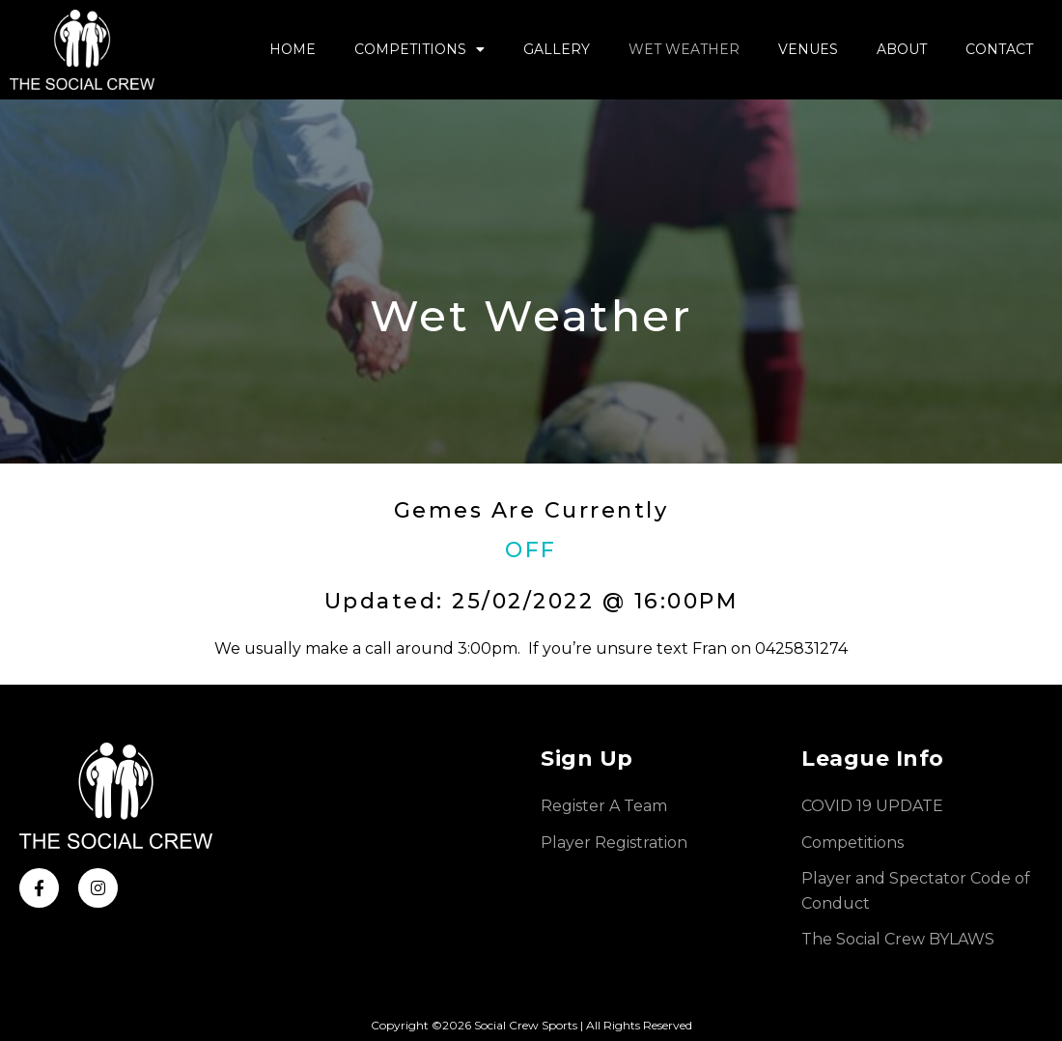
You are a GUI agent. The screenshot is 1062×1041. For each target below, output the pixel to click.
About (902, 49)
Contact (999, 49)
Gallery (556, 49)
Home (292, 49)
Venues (808, 49)
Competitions (419, 49)
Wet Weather (684, 49)
